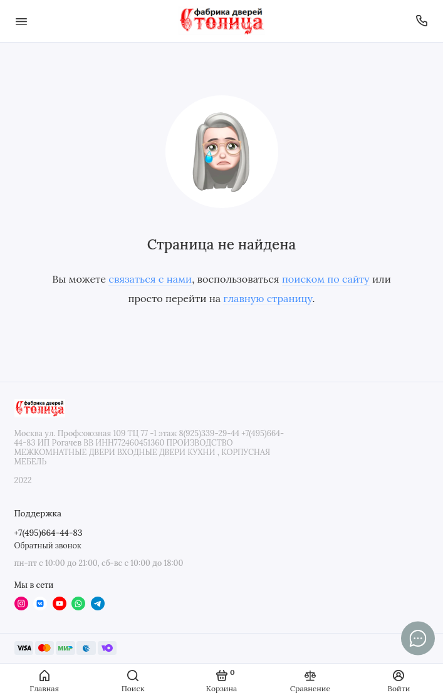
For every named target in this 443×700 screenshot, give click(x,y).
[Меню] (21, 21)
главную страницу (267, 298)
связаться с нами (150, 279)
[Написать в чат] (418, 638)
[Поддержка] (422, 21)
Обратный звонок (47, 545)
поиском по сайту (326, 279)
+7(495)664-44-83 (48, 532)
